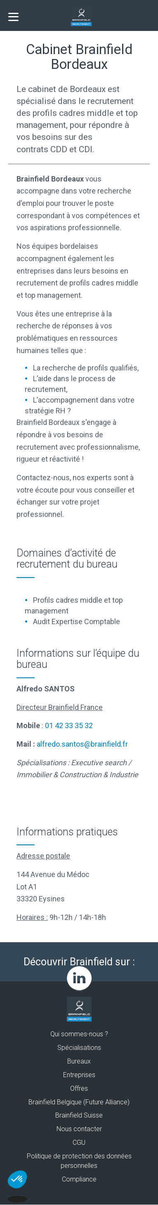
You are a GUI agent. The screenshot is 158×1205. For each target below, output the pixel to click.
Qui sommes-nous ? (79, 1034)
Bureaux (79, 1061)
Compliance (79, 1179)
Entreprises (79, 1075)
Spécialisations (79, 1048)
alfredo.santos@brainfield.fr (82, 744)
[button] (17, 1191)
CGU (79, 1142)
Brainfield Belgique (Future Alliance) (79, 1102)
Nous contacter (79, 1129)
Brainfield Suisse (79, 1115)
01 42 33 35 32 (69, 725)
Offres (79, 1088)
